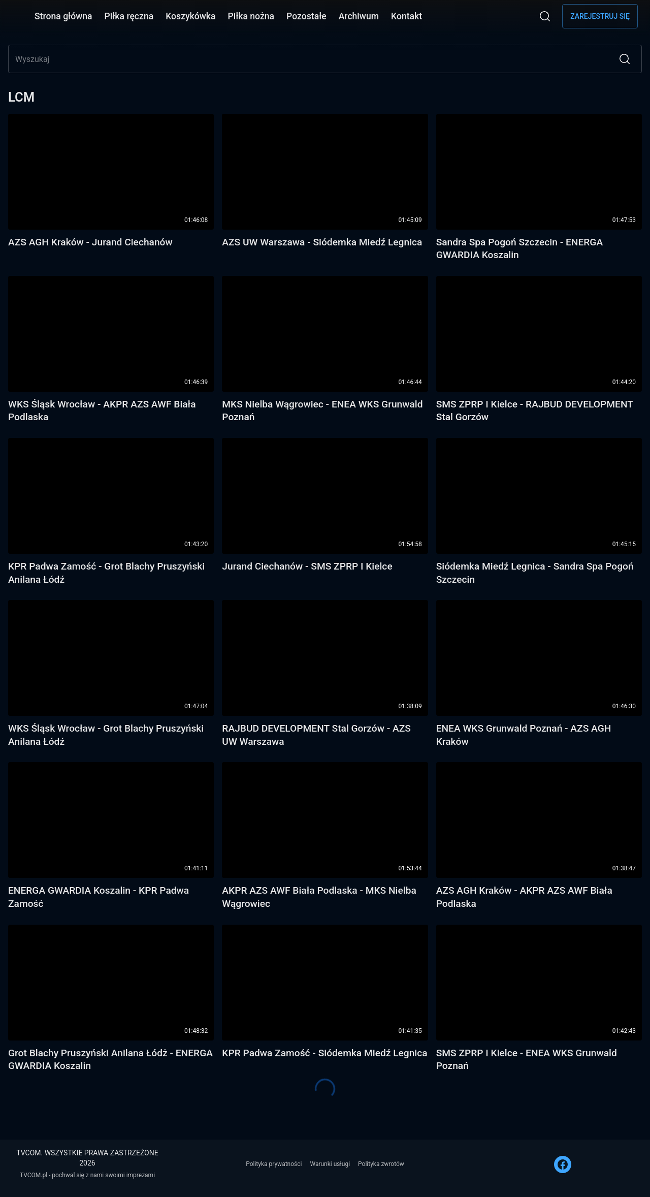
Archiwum (359, 16)
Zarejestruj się (600, 16)
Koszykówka (190, 16)
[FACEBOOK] (562, 1164)
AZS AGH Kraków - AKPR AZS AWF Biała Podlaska (524, 897)
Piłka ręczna (129, 16)
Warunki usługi (330, 1164)
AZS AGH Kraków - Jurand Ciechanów (90, 242)
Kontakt (406, 16)
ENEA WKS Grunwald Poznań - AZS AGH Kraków (523, 734)
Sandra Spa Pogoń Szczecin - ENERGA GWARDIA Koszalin (519, 248)
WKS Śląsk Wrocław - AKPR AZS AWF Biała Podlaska (102, 410)
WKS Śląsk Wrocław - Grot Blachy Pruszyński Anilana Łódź (106, 734)
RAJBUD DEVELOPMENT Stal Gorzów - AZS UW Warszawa (316, 734)
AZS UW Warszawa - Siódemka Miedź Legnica (322, 242)
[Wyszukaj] (545, 16)
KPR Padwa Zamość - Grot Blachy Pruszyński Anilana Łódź (106, 572)
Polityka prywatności (274, 1164)
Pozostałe (306, 16)
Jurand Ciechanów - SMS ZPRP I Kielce (307, 566)
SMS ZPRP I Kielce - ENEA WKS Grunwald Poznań (526, 1059)
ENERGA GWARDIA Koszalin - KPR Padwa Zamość (98, 897)
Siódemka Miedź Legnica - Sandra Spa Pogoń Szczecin (535, 572)
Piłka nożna (251, 16)
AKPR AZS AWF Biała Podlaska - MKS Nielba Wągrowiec (319, 897)
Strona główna (63, 16)
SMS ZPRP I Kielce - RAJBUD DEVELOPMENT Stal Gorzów (534, 410)
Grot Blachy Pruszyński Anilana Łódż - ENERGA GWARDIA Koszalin (110, 1059)
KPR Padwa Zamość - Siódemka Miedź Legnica (324, 1053)
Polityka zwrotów (381, 1164)
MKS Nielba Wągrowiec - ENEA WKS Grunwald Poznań (322, 410)
